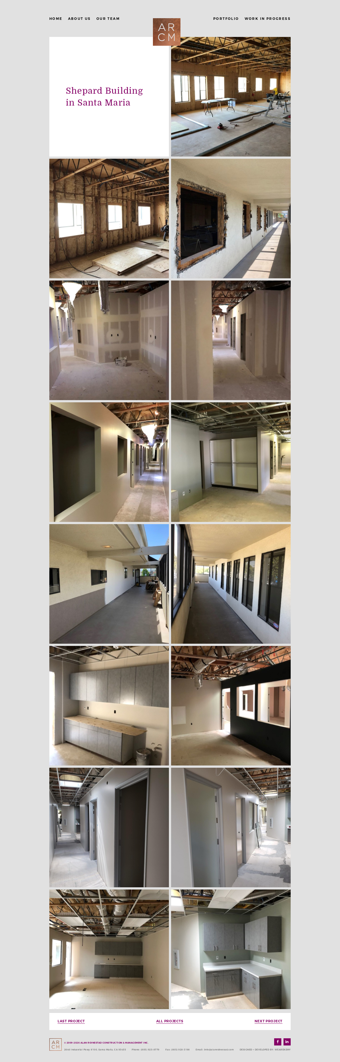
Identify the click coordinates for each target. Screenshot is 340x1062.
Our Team (108, 19)
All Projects (170, 1021)
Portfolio (226, 19)
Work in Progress (268, 19)
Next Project (268, 1021)
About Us (79, 19)
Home (56, 19)
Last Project (71, 1021)
